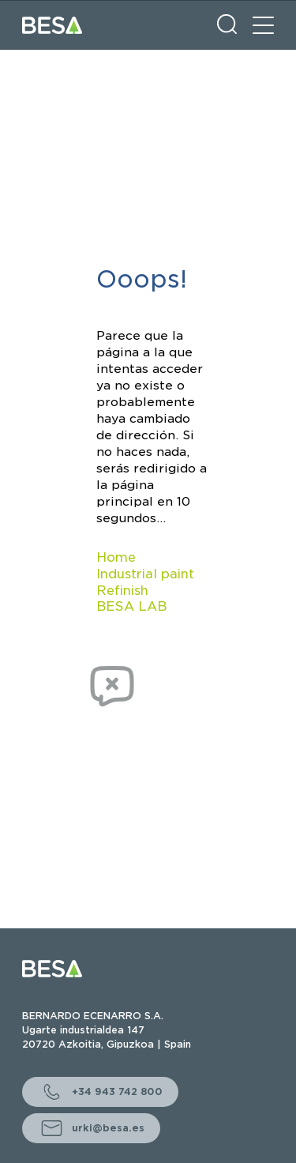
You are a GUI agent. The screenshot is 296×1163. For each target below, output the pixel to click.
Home (116, 557)
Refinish (122, 590)
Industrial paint (145, 574)
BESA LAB (131, 606)
